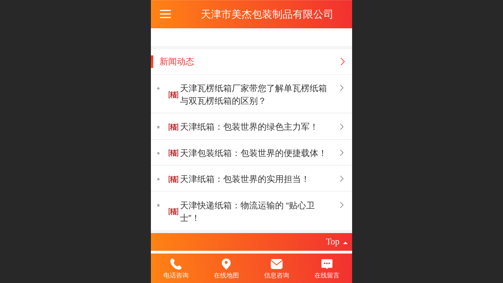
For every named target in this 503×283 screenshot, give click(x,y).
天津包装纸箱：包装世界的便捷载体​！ (253, 153)
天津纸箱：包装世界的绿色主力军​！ (249, 127)
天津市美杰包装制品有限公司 (267, 14)
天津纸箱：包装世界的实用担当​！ (245, 179)
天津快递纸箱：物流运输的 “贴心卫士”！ (247, 211)
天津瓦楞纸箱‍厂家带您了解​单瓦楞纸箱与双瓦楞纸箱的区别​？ (253, 94)
